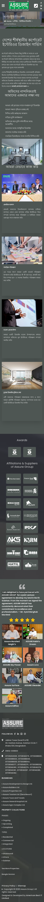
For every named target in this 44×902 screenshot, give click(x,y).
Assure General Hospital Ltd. (15, 801)
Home (7, 21)
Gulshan (6, 860)
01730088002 (24, 762)
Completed (8, 827)
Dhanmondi (8, 853)
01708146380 (11, 767)
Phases (5, 815)
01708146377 (11, 764)
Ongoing (6, 820)
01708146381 (10, 770)
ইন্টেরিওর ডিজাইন (25, 21)
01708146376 (23, 767)
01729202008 (11, 756)
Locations (7, 849)
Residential (8, 837)
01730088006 (24, 759)
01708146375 (23, 764)
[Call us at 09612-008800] (36, 6)
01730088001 (36, 756)
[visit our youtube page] (41, 6)
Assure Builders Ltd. (11, 787)
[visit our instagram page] (25, 734)
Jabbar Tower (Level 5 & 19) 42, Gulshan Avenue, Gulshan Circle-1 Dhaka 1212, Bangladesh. (21, 743)
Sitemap (22, 885)
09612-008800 (11, 751)
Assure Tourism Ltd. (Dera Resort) (17, 794)
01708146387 (22, 770)
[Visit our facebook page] (41, 3)
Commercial (8, 840)
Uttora (6, 857)
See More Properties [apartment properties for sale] (10, 868)
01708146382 (11, 773)
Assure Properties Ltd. (12, 791)
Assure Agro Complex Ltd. (14, 805)
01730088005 (11, 762)
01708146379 (23, 756)
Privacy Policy (8, 885)
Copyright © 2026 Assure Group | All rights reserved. (19, 890)
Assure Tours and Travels (14, 798)
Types (4, 832)
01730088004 (36, 764)
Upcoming (7, 824)
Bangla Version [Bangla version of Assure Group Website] (8, 874)
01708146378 (35, 767)
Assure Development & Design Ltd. (18, 784)
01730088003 (11, 759)
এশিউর (15, 21)
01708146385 (35, 770)
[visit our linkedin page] (41, 8)
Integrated (7, 844)
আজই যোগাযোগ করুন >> (20, 86)
